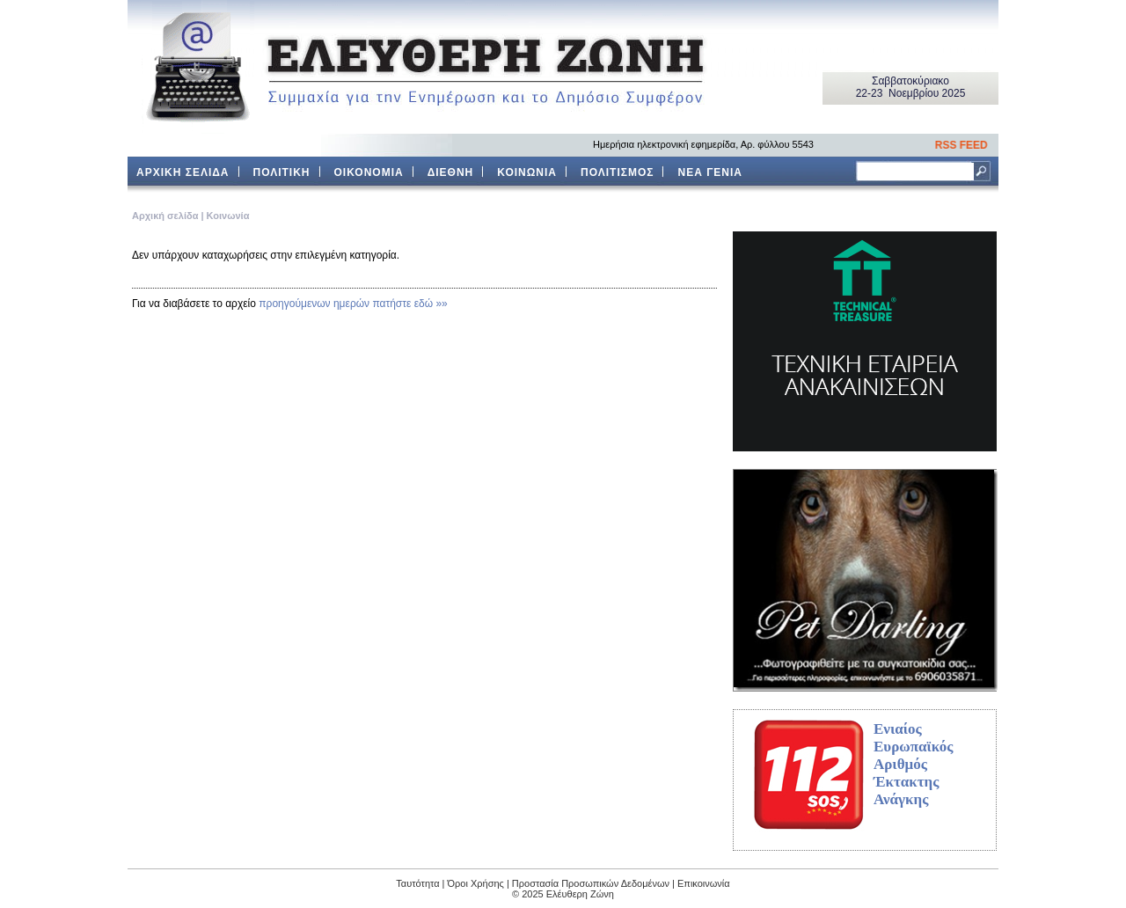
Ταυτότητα (417, 883)
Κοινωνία (228, 215)
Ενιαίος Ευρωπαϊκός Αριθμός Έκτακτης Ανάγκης (913, 764)
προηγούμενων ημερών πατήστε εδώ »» (353, 303)
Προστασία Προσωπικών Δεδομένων (590, 883)
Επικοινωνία (703, 883)
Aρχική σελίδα (165, 215)
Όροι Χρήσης (476, 883)
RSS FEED (965, 145)
